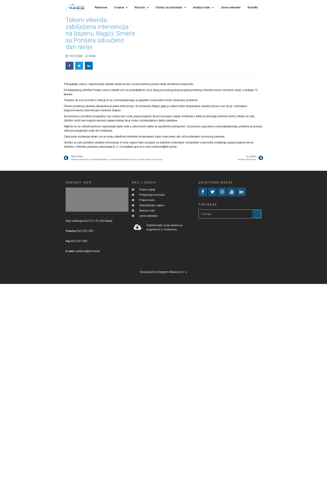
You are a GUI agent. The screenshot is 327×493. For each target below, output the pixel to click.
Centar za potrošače (171, 7)
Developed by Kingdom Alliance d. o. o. (163, 272)
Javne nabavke (231, 7)
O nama (121, 7)
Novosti (142, 7)
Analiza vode (203, 7)
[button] (69, 66)
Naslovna (101, 7)
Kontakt (253, 7)
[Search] (256, 214)
